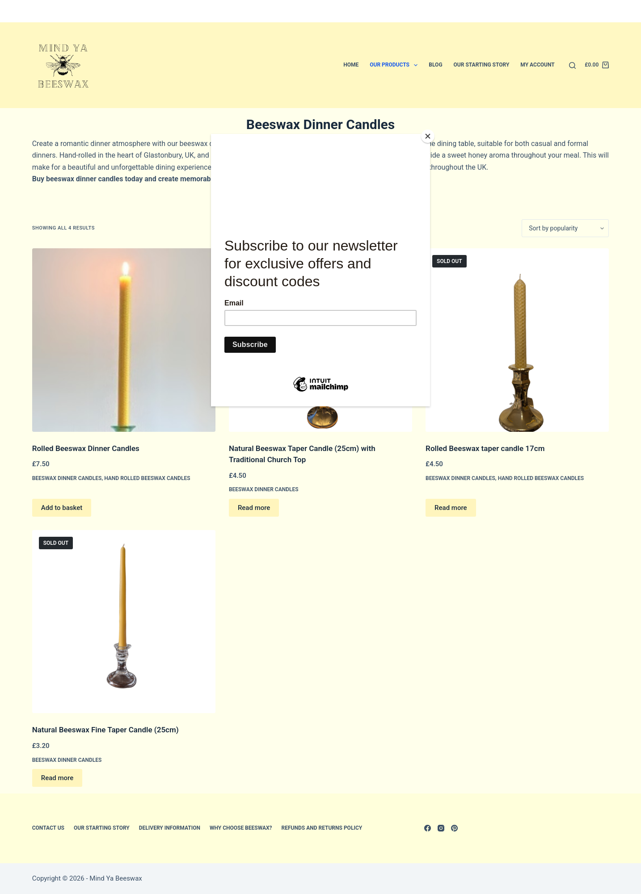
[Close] (427, 136)
